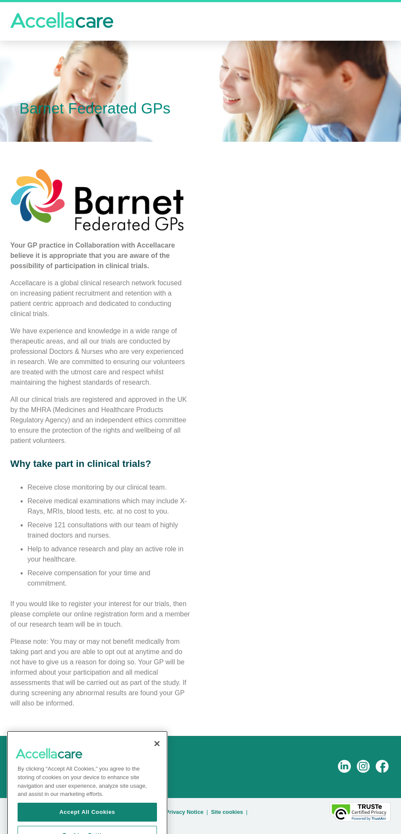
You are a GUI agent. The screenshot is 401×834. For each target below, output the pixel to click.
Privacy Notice (184, 812)
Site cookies (227, 812)
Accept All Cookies (87, 817)
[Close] (157, 749)
